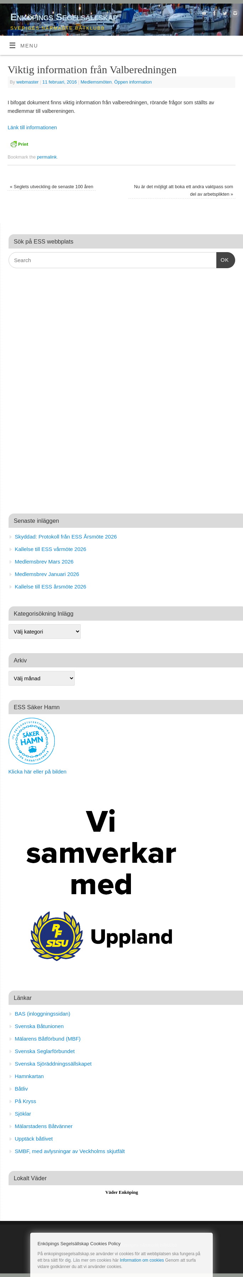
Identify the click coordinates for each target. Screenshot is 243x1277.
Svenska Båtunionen (39, 1026)
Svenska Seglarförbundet (45, 1051)
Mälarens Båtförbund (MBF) (48, 1039)
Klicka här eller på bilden (38, 771)
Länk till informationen (32, 127)
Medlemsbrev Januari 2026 (47, 574)
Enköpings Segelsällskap (63, 16)
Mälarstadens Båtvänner (44, 1126)
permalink (47, 157)
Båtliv (21, 1089)
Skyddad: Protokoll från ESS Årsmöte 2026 (66, 537)
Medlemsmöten (96, 82)
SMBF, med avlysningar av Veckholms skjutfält (70, 1151)
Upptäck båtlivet (34, 1139)
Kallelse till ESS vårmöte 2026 (50, 549)
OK (222, 259)
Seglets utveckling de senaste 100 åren (51, 186)
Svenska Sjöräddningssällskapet (53, 1064)
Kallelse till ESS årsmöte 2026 (50, 587)
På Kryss (25, 1101)
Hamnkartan (29, 1076)
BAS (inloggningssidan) (42, 1014)
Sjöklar (23, 1114)
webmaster (27, 82)
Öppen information (133, 82)
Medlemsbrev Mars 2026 (44, 562)
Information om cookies (142, 1260)
